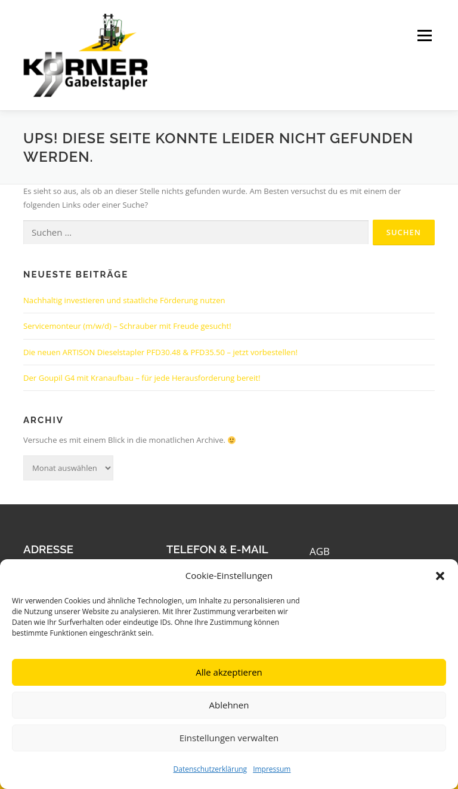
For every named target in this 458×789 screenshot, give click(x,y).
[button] (440, 576)
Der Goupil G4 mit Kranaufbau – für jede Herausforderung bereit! (141, 377)
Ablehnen (229, 705)
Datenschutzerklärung (210, 769)
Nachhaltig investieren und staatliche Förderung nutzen (124, 300)
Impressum (271, 769)
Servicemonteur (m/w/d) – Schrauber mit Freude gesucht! (127, 325)
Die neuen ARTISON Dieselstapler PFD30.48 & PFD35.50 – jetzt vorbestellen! (160, 352)
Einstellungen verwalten (229, 738)
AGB (320, 551)
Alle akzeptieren (229, 672)
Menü (424, 35)
